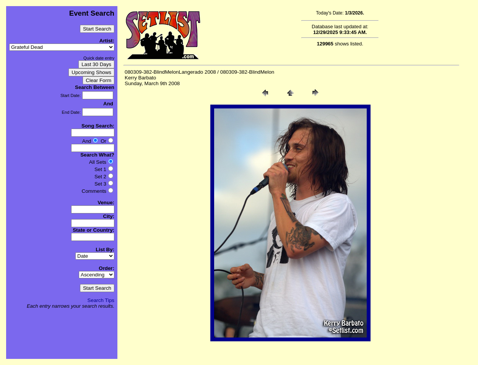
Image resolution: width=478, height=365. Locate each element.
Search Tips (101, 300)
